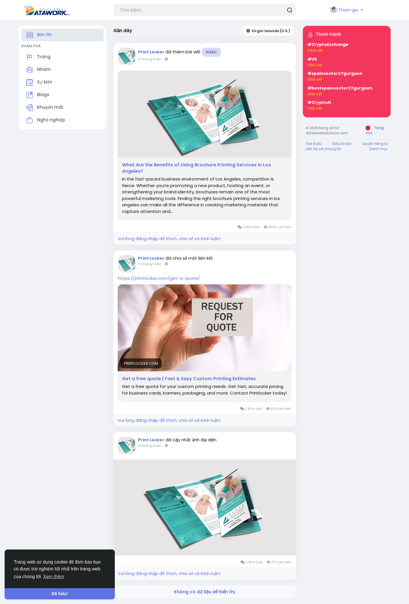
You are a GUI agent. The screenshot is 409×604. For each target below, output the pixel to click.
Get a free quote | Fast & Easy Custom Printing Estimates (189, 379)
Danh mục (378, 148)
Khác (211, 52)
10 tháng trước (149, 59)
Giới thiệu (314, 143)
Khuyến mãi (44, 107)
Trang (38, 57)
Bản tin (39, 35)
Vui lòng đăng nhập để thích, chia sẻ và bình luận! (169, 239)
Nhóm (38, 69)
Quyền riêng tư (375, 143)
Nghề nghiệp (45, 120)
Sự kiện (39, 82)
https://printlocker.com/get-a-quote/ (159, 278)
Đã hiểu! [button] (60, 593)
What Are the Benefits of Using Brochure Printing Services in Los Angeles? (196, 168)
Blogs (37, 95)
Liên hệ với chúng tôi (323, 148)
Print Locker (151, 52)
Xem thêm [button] (53, 576)
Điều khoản (342, 143)
